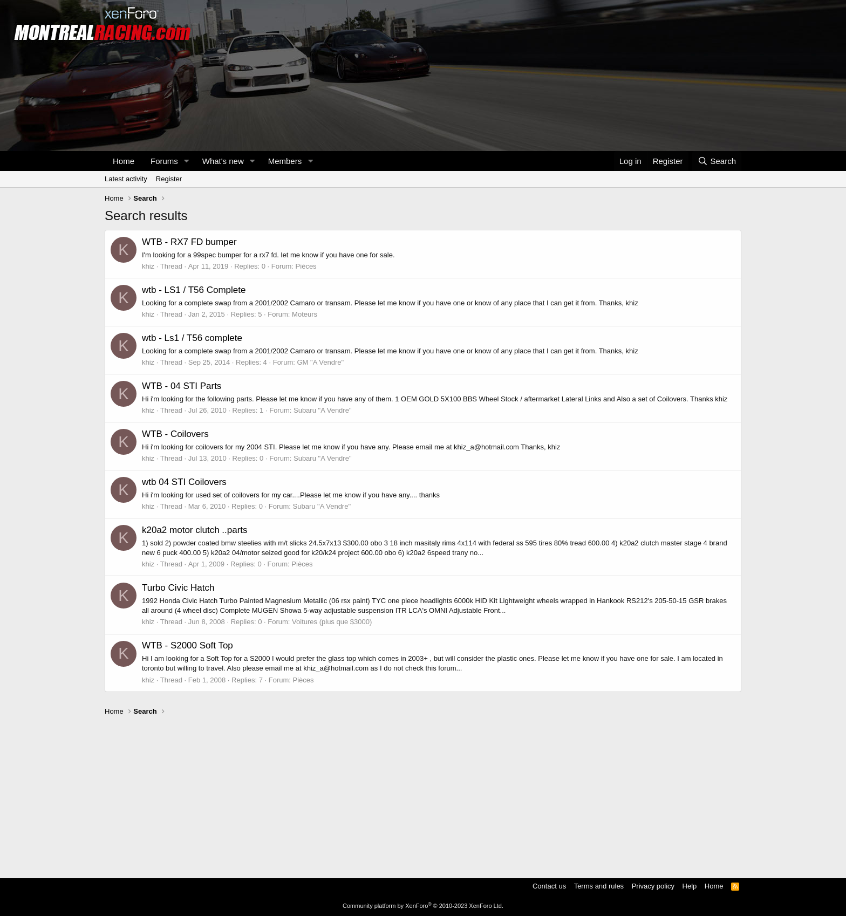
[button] (186, 161)
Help (690, 886)
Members (285, 161)
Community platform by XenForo (423, 906)
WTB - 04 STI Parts (181, 386)
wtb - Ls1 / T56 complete (192, 338)
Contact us (549, 886)
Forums (164, 161)
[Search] (716, 161)
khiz (148, 266)
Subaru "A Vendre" (323, 410)
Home (123, 161)
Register (169, 179)
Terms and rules (599, 886)
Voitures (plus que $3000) (332, 622)
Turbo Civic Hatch (178, 588)
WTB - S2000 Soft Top (187, 645)
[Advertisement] (423, 791)
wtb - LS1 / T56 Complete (193, 290)
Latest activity (126, 179)
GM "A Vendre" (320, 362)
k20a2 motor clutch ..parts (195, 530)
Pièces (306, 266)
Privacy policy (653, 886)
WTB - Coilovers (175, 434)
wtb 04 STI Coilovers (184, 482)
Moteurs (304, 314)
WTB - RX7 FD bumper (189, 242)
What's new (223, 161)
